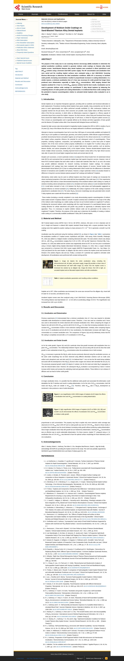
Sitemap (64, 654)
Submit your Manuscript (93, 658)
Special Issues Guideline (24, 63)
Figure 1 (92, 234)
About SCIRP (58, 654)
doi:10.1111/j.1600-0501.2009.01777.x (71, 479)
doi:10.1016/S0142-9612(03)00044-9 (95, 586)
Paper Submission (22, 38)
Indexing (19, 23)
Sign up (79, 658)
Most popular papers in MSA (25, 45)
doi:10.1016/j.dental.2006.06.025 (55, 466)
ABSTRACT (46, 59)
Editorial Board (21, 30)
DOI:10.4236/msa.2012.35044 (50, 24)
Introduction (19, 75)
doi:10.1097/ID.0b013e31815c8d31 (56, 472)
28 (67, 364)
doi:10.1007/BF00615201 (64, 647)
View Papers (20, 25)
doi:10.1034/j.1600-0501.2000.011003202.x (91, 537)
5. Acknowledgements (51, 442)
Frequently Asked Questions (25, 52)
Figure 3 (56, 409)
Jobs (104, 14)
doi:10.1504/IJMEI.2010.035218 (66, 616)
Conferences (63, 14)
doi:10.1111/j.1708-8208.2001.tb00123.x (94, 519)
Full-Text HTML (96, 24)
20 (72, 184)
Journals (34, 14)
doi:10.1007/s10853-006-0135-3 (83, 628)
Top (16, 68)
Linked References (97, 29)
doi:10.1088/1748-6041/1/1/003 (59, 602)
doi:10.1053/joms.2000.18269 (54, 581)
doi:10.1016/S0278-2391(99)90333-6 (79, 568)
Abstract (94, 19)
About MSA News (21, 50)
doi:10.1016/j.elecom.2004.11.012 (55, 635)
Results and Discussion (22, 81)
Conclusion (18, 84)
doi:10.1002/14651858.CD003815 (68, 554)
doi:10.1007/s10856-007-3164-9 (62, 609)
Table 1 (100, 234)
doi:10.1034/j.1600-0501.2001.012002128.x (86, 505)
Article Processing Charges (24, 35)
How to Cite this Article (98, 31)
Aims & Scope (20, 28)
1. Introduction (47, 99)
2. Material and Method (51, 218)
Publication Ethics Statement (25, 47)
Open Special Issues (22, 58)
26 (70, 359)
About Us (90, 14)
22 (42, 186)
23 (62, 191)
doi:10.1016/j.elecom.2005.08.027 (55, 642)
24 (77, 193)
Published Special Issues (24, 60)
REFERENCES (47, 456)
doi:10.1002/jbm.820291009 (96, 512)
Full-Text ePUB (96, 26)
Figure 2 (56, 394)
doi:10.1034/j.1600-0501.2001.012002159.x (72, 574)
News (77, 14)
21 (93, 184)
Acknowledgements (21, 88)
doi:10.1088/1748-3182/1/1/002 (54, 595)
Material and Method (21, 78)
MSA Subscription (22, 40)
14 (74, 157)
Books (48, 14)
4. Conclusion (47, 376)
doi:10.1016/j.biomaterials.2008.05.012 (57, 486)
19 (97, 179)
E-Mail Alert (20, 658)
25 (80, 234)
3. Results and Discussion (52, 307)
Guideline (19, 33)
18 (97, 171)
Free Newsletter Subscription (25, 42)
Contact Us (70, 654)
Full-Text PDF (95, 22)
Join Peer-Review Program (35, 658)
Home (20, 14)
